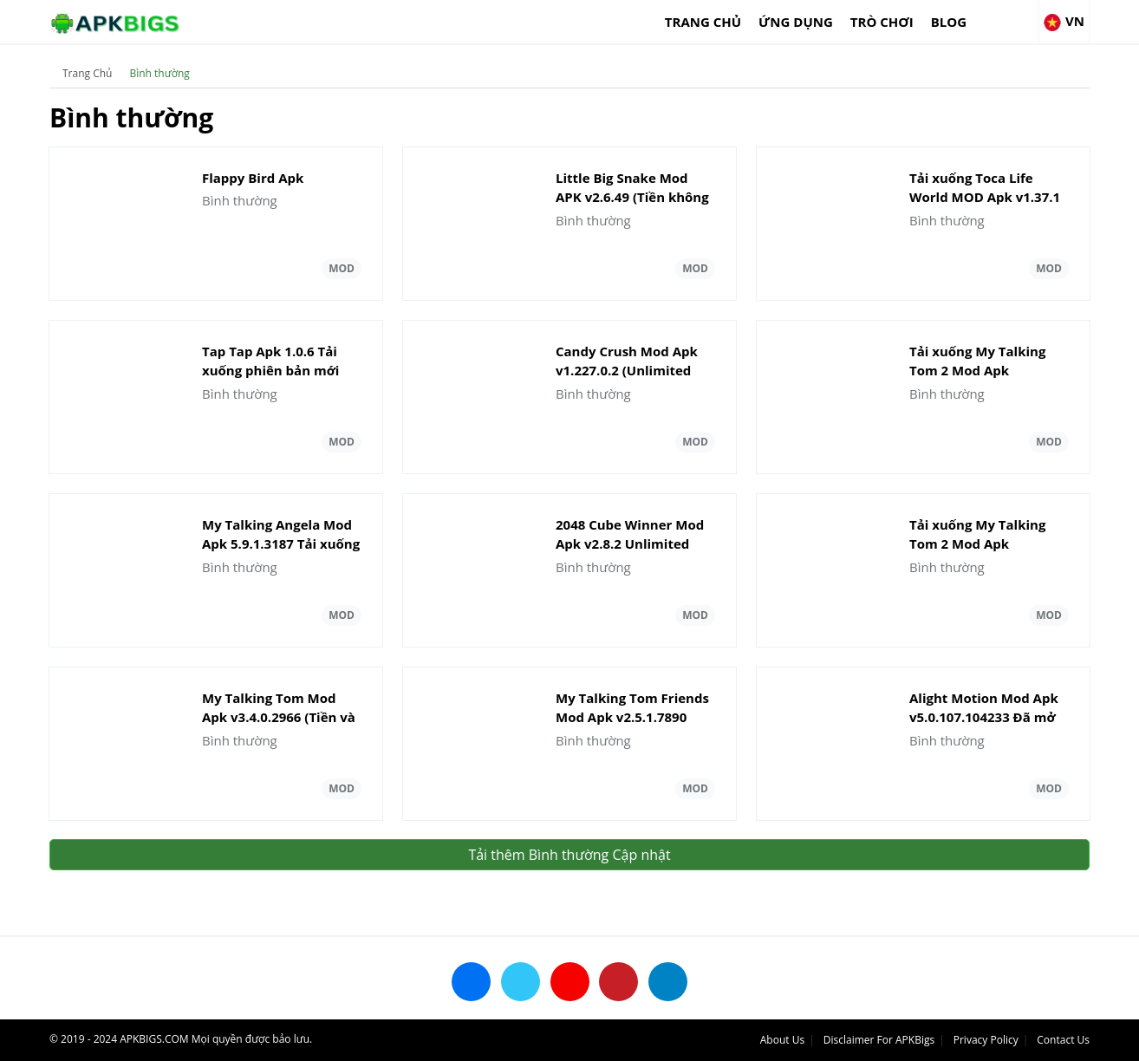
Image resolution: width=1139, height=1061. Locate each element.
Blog (949, 21)
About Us (782, 1039)
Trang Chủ (703, 21)
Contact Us (1063, 1039)
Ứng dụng (795, 21)
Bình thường (159, 73)
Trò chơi (882, 21)
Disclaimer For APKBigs (878, 1039)
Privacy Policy (986, 1039)
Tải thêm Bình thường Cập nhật (569, 854)
